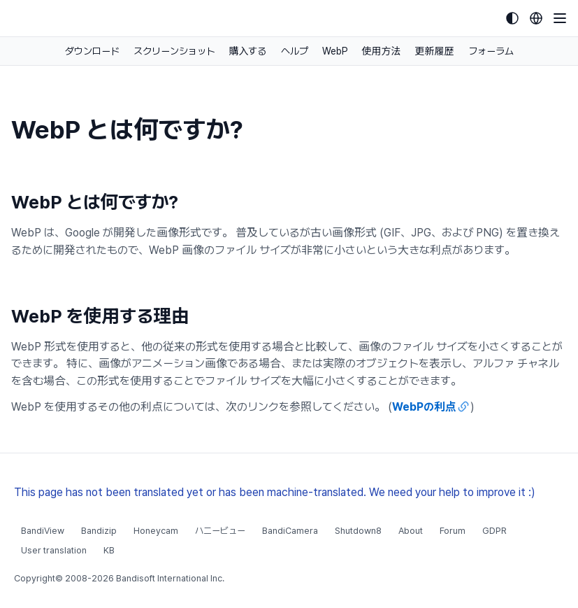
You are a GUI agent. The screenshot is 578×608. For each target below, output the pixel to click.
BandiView (42, 530)
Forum (452, 530)
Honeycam (155, 530)
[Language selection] (536, 18)
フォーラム (491, 51)
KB (109, 550)
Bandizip (99, 530)
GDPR (494, 530)
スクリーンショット (174, 51)
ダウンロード (92, 51)
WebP (335, 51)
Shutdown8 (358, 530)
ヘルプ (294, 51)
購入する (248, 51)
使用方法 (381, 51)
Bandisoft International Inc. (170, 578)
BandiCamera (290, 530)
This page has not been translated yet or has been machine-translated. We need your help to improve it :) (274, 492)
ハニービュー (220, 530)
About (410, 530)
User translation (54, 550)
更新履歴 (434, 51)
